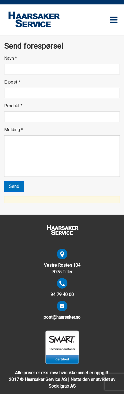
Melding (13, 129)
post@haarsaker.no (62, 317)
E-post (12, 82)
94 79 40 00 (62, 294)
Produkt (13, 105)
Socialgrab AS (62, 386)
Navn (10, 58)
